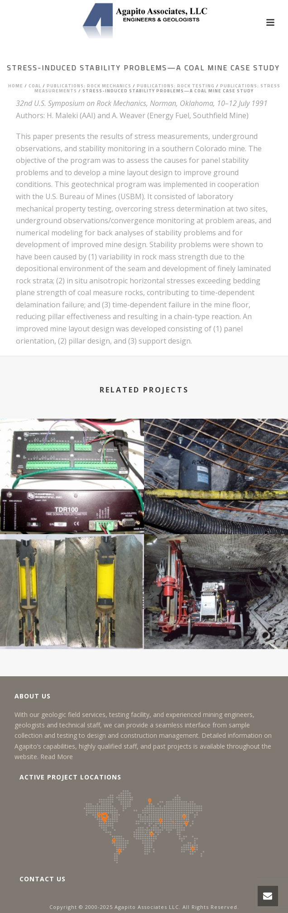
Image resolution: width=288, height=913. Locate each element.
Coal (35, 85)
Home (15, 85)
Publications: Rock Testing (176, 85)
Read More (56, 756)
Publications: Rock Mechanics (89, 85)
